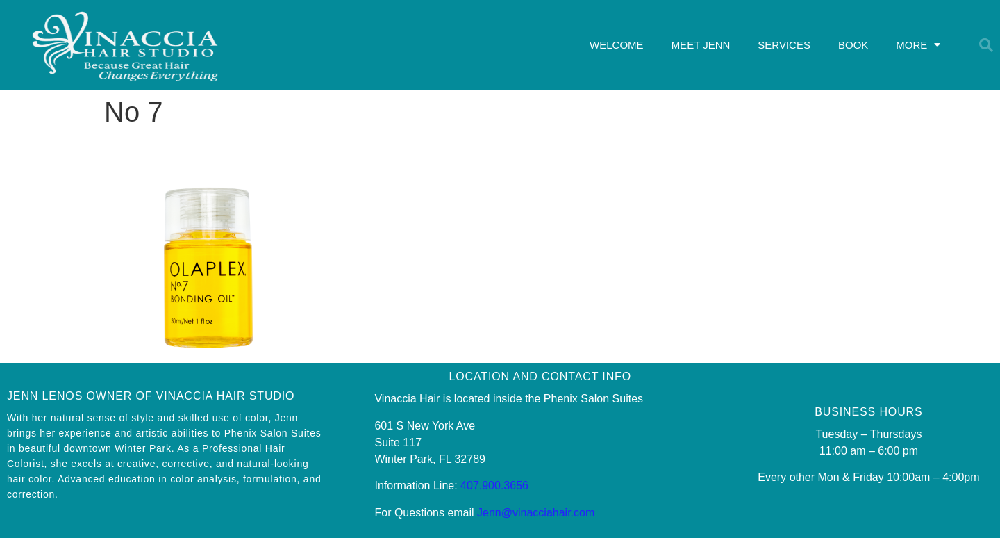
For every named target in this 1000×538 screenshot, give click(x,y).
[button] (986, 45)
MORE (918, 45)
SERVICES (784, 45)
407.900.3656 (494, 485)
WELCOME (617, 45)
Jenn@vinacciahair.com (535, 513)
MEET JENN (701, 45)
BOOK (853, 45)
